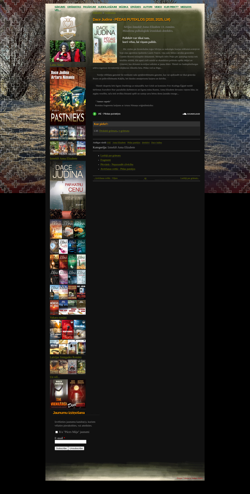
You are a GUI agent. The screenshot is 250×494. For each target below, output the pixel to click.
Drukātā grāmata (108, 130)
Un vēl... (55, 377)
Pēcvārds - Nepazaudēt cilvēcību (117, 164)
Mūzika (123, 6)
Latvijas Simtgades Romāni (66, 357)
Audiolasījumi (107, 6)
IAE (109, 142)
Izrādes (135, 6)
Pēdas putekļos (134, 142)
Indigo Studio (197, 478)
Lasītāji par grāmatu (111, 155)
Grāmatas (74, 6)
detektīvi (145, 142)
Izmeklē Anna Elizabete (63, 158)
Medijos (186, 6)
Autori (147, 6)
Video (158, 6)
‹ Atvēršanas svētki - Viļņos (105, 178)
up (145, 178)
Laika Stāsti (56, 64)
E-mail (60, 438)
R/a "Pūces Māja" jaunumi (74, 431)
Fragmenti (106, 160)
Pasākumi (89, 6)
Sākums (60, 6)
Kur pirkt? (171, 6)
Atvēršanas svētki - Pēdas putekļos (118, 169)
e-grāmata (124, 130)
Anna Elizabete (119, 142)
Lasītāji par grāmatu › (189, 178)
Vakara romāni (58, 317)
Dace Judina (156, 142)
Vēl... (58, 10)
